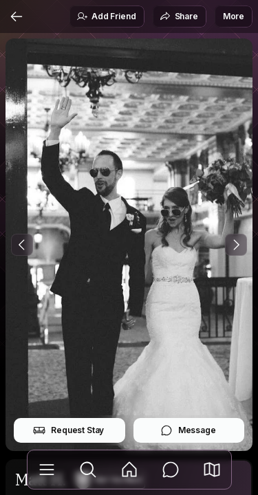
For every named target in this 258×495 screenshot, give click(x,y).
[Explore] (88, 469)
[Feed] (129, 469)
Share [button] (179, 16)
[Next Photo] (236, 245)
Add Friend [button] (106, 16)
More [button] (233, 16)
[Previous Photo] (22, 245)
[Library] (47, 469)
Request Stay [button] (68, 430)
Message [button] (188, 430)
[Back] (17, 17)
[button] (212, 469)
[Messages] (171, 469)
